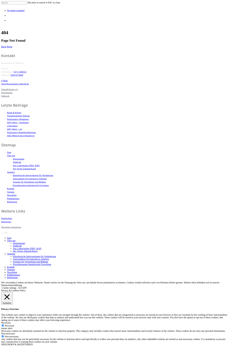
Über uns (11, 155)
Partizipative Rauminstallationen (21, 132)
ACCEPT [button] (22, 288)
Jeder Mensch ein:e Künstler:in (20, 135)
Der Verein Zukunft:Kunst (24, 169)
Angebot (11, 172)
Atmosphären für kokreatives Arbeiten (30, 179)
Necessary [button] (6, 322)
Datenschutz (6, 218)
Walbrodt (17, 162)
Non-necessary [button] (8, 333)
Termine (10, 192)
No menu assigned (15, 10)
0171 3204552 (20, 72)
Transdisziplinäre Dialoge (18, 116)
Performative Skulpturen (18, 119)
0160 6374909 (16, 75)
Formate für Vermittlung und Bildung (29, 182)
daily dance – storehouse (18, 122)
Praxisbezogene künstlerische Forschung (31, 185)
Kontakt (10, 188)
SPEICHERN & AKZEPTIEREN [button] (17, 344)
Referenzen (12, 202)
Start (9, 152)
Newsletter (12, 195)
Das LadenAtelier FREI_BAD (26, 165)
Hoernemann (18, 159)
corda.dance (12, 126)
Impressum (6, 222)
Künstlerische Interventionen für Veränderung (33, 175)
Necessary (9, 325)
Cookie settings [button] (9, 288)
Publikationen (13, 198)
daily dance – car (14, 129)
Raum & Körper (14, 112)
